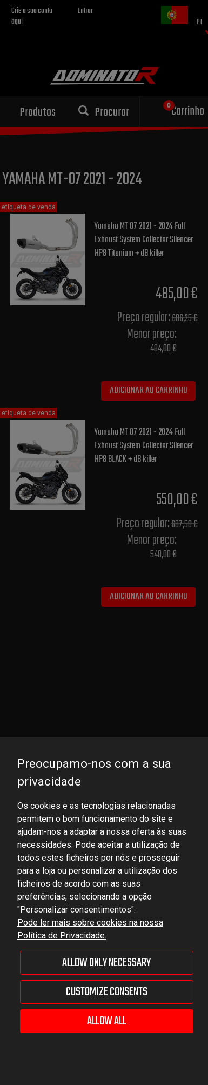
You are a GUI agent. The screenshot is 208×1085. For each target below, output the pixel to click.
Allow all (106, 1021)
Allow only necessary (106, 963)
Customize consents (106, 992)
